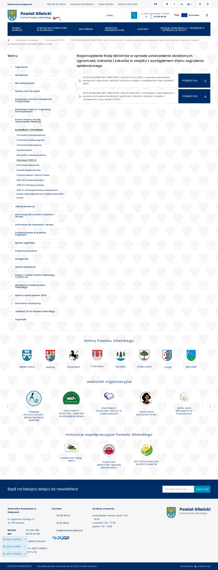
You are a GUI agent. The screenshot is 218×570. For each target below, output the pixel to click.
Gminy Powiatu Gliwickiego (109, 340)
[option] (27, 359)
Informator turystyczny (28, 303)
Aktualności (21, 75)
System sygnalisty (25, 242)
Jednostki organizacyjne (114, 29)
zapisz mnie (202, 489)
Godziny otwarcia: (103, 508)
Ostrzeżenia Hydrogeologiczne (31, 135)
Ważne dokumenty (25, 266)
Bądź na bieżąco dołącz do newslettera (43, 489)
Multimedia (86, 29)
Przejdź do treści (56, 4)
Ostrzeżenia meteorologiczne (31, 140)
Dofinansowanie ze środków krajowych (30, 233)
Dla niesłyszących (25, 83)
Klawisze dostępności (82, 4)
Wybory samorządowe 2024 (30, 295)
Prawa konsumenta (26, 250)
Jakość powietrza (25, 206)
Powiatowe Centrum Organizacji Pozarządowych (33, 110)
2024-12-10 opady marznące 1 (30, 180)
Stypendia (20, 319)
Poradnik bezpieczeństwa (29, 170)
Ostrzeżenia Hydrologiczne (29, 145)
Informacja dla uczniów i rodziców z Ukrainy (35, 215)
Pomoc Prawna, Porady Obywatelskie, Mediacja (28, 120)
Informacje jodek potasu (28, 165)
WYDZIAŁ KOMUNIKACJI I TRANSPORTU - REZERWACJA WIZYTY (182, 29)
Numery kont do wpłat (27, 91)
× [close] (25, 553)
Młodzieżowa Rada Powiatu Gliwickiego (30, 286)
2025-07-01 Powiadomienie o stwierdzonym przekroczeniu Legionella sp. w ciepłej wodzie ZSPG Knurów (40, 194)
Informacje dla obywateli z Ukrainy (34, 224)
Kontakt (143, 29)
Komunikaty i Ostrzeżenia (29, 129)
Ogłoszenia (21, 67)
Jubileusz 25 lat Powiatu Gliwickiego (35, 311)
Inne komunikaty (24, 150)
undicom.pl (202, 566)
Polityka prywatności (20, 566)
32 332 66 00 (160, 16)
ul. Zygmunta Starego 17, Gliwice (155, 13)
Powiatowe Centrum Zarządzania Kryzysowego (33, 100)
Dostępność (21, 258)
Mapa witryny (106, 4)
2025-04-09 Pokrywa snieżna (30, 185)
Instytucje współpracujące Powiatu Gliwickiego (109, 434)
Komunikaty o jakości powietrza (31, 155)
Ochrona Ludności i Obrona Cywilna (33, 175)
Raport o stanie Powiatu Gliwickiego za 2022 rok (35, 276)
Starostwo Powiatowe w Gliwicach (52, 29)
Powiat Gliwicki (17, 29)
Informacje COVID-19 (26, 160)
